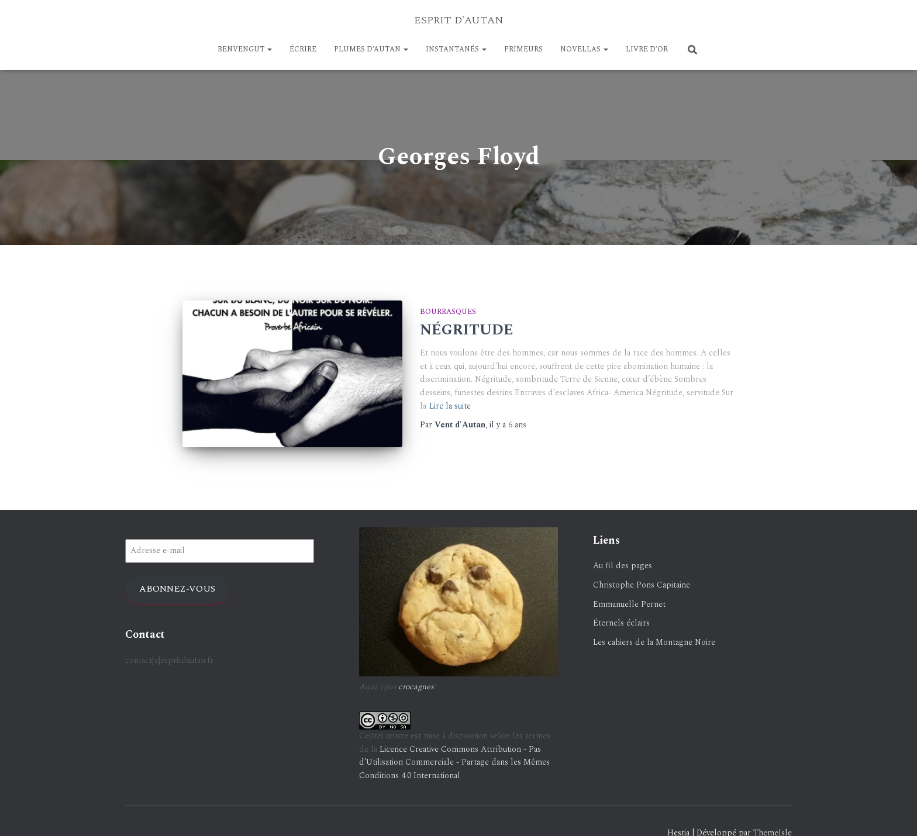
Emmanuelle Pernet (629, 604)
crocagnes (416, 686)
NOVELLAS (584, 49)
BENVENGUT (245, 49)
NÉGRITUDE (466, 330)
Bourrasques (448, 311)
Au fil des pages (622, 565)
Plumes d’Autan (371, 49)
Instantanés (456, 49)
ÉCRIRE (302, 49)
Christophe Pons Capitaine (641, 585)
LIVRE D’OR (647, 49)
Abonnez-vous (177, 589)
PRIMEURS (523, 49)
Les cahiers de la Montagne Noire (654, 642)
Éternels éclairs (621, 623)
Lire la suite (450, 406)
